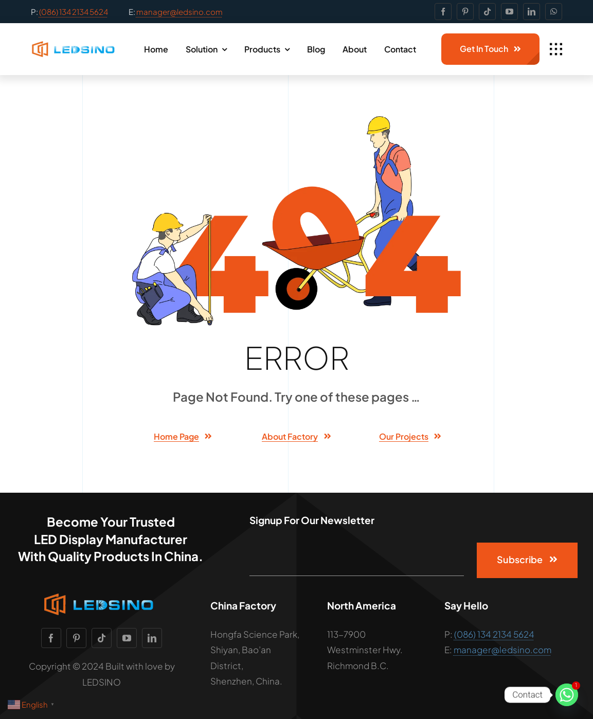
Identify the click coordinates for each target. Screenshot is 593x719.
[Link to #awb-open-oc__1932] (556, 49)
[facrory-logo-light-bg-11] (75, 45)
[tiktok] (487, 11)
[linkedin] (531, 11)
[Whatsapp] (566, 695)
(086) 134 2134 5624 (73, 11)
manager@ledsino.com (179, 11)
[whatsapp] (553, 11)
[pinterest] (465, 11)
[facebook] (443, 11)
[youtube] (509, 11)
